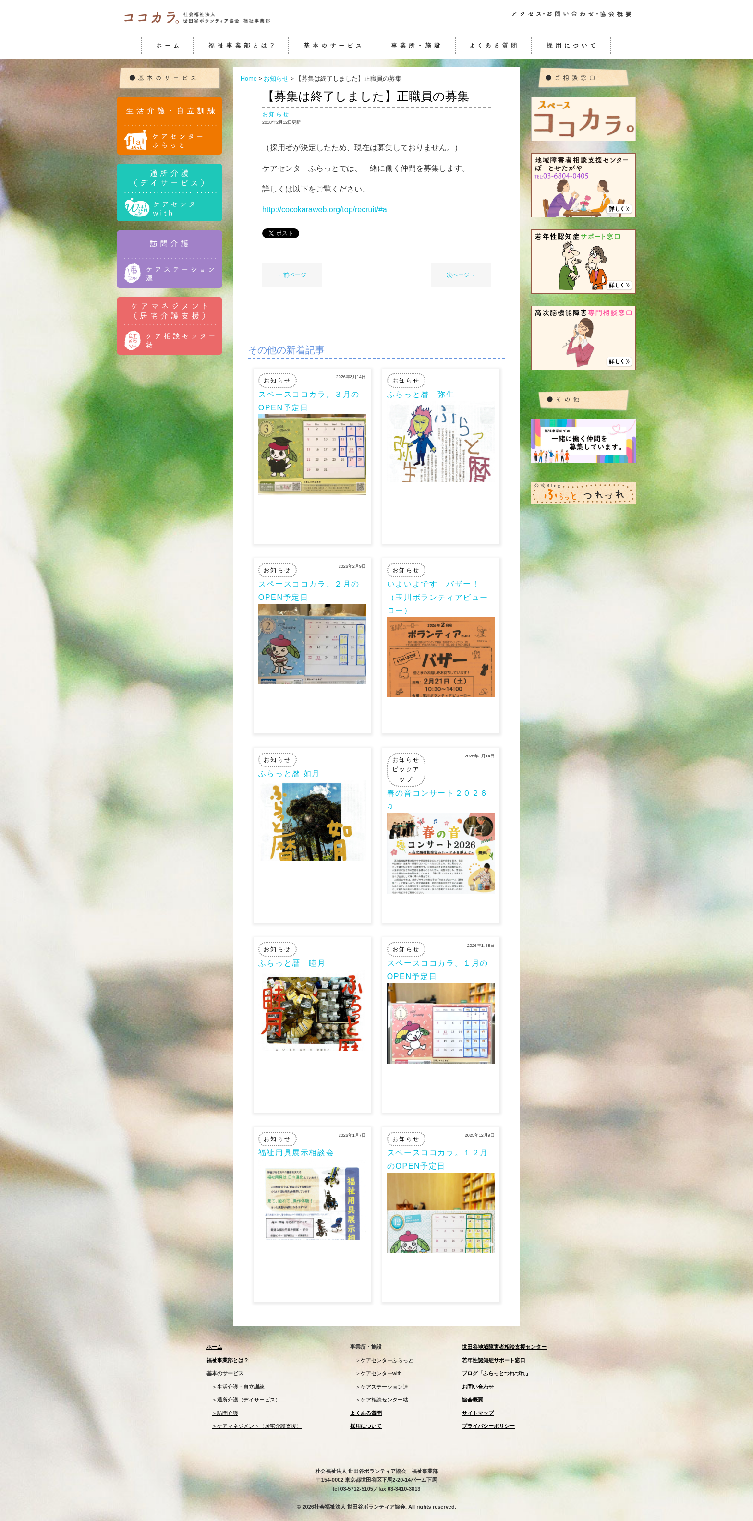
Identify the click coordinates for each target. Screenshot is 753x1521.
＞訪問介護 (225, 1413)
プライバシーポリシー (488, 1426)
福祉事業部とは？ (227, 1360)
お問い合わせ (478, 1386)
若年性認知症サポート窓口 (493, 1360)
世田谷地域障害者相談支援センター (504, 1347)
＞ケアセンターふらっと (384, 1360)
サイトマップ (478, 1413)
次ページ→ (461, 275)
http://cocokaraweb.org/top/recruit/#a (324, 209)
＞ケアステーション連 (381, 1386)
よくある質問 (366, 1413)
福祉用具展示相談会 (296, 1153)
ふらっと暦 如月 (289, 773)
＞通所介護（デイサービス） (246, 1399)
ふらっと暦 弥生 (421, 394)
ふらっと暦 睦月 (292, 963)
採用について (366, 1426)
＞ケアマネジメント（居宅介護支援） (257, 1426)
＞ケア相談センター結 (381, 1399)
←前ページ (292, 275)
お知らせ (276, 114)
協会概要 (472, 1399)
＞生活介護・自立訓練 (238, 1386)
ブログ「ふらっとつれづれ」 (496, 1373)
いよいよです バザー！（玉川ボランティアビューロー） (437, 597)
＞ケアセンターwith (378, 1373)
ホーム (214, 1347)
